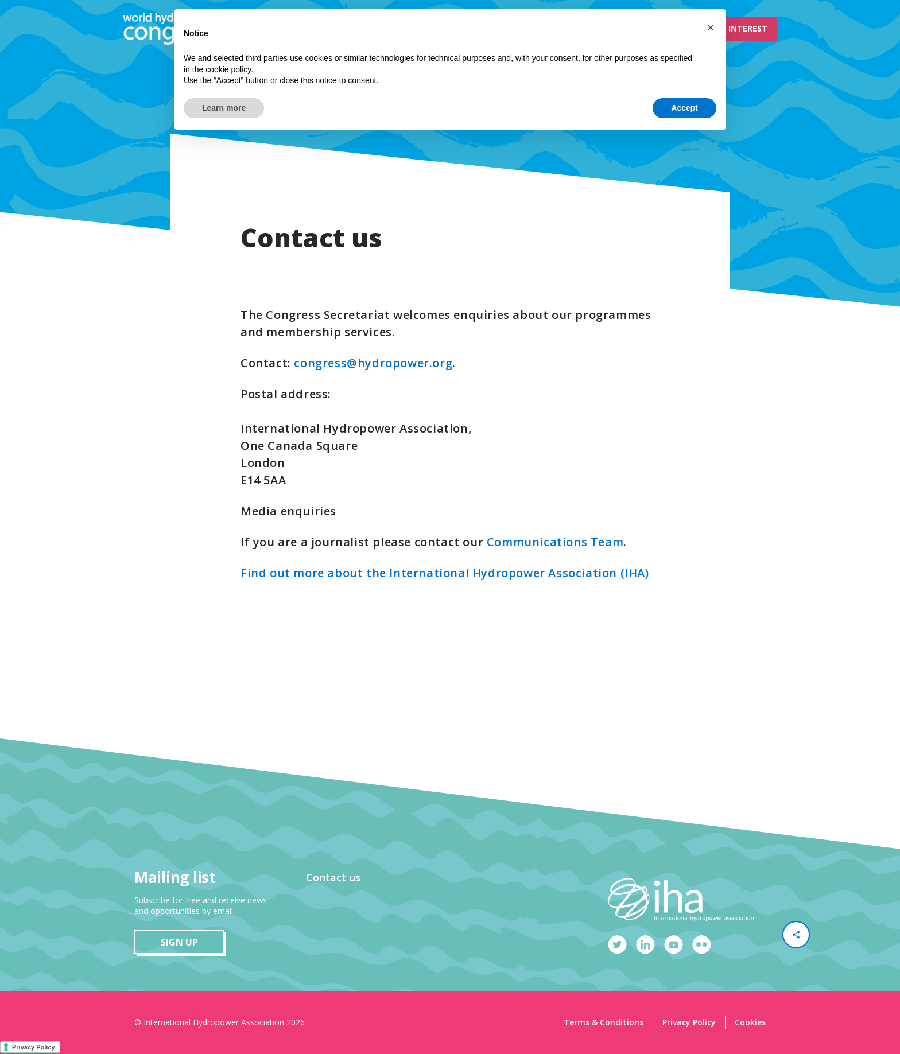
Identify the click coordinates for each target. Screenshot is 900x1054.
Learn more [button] (224, 107)
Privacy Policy (689, 1022)
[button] (710, 27)
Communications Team (555, 542)
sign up (179, 942)
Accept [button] (684, 107)
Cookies (750, 1022)
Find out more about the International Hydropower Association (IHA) (444, 573)
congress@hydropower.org (373, 363)
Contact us (333, 877)
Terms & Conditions (603, 1022)
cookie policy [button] (228, 69)
